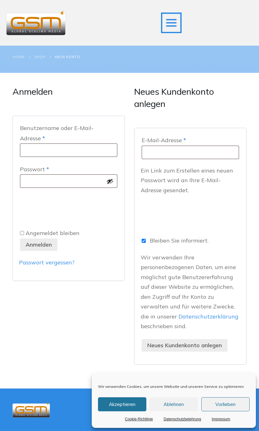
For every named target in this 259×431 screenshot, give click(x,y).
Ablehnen (174, 404)
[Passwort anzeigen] (109, 181)
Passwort (50, 168)
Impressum (221, 419)
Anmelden (39, 244)
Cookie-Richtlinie (139, 419)
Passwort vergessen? (47, 262)
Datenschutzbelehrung (182, 419)
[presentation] (66, 206)
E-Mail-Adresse (179, 139)
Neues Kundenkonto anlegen (184, 345)
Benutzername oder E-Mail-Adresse (57, 133)
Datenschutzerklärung (208, 316)
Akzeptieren (122, 404)
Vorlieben (225, 404)
